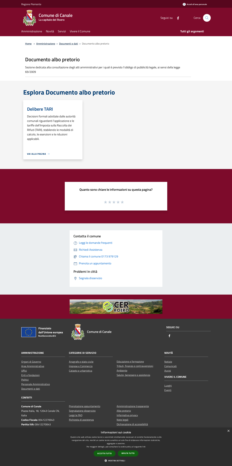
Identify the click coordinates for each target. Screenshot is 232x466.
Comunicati (170, 366)
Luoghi (168, 386)
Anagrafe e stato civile (81, 362)
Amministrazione (45, 44)
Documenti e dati (68, 44)
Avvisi (167, 371)
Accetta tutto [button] (104, 453)
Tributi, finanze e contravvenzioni (135, 366)
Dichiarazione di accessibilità (132, 424)
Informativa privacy (127, 415)
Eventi (167, 390)
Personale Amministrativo (35, 384)
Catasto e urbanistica (80, 371)
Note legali (122, 420)
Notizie (168, 362)
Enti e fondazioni (30, 375)
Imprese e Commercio (80, 366)
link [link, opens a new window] (143, 446)
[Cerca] (207, 18)
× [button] (228, 431)
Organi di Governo (31, 362)
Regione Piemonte (31, 4)
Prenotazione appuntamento (84, 406)
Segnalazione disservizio (82, 411)
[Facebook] (177, 18)
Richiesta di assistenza (81, 420)
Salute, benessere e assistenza (133, 375)
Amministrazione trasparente (133, 406)
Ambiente (122, 370)
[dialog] (116, 447)
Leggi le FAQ (75, 415)
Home (28, 44)
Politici (25, 380)
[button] (116, 460)
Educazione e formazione (130, 361)
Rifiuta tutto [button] (128, 453)
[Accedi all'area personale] (195, 4)
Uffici (24, 371)
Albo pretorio (124, 411)
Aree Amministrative (32, 366)
